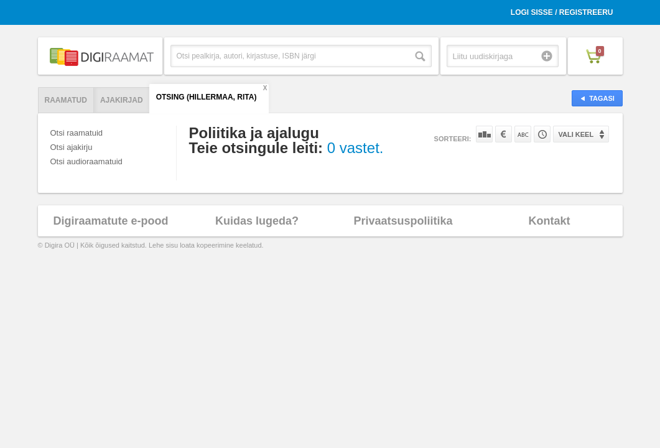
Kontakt (549, 221)
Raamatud (66, 100)
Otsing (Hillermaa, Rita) (206, 97)
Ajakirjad (121, 100)
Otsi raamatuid (76, 133)
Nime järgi (522, 134)
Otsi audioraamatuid (86, 161)
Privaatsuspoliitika (402, 221)
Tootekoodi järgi (542, 134)
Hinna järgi (503, 134)
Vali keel (576, 134)
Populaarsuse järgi (484, 134)
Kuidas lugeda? (257, 221)
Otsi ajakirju (71, 147)
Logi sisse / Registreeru (562, 12)
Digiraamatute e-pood (110, 221)
